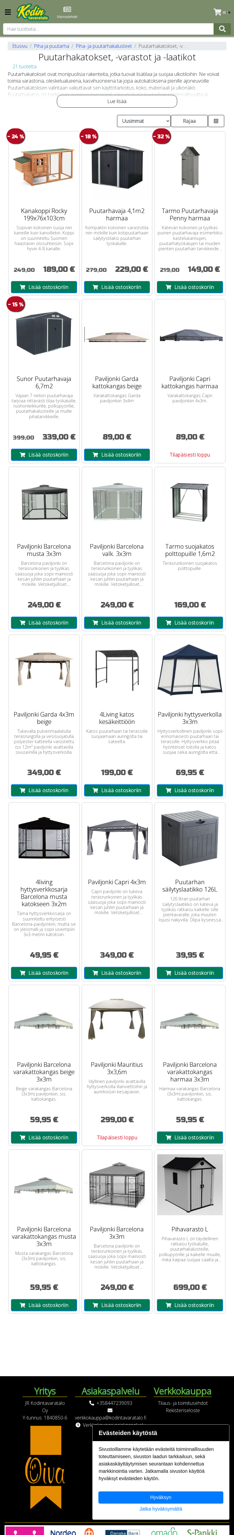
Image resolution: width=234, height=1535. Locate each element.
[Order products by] (144, 121)
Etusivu (19, 46)
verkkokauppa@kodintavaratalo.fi (110, 1417)
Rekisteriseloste (183, 1410)
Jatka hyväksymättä (160, 1509)
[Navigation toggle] (8, 13)
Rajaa (189, 121)
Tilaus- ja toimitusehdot (183, 1403)
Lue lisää (116, 101)
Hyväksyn (160, 1497)
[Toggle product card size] (216, 121)
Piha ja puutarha (51, 46)
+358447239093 (114, 1403)
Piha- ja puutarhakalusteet (104, 46)
